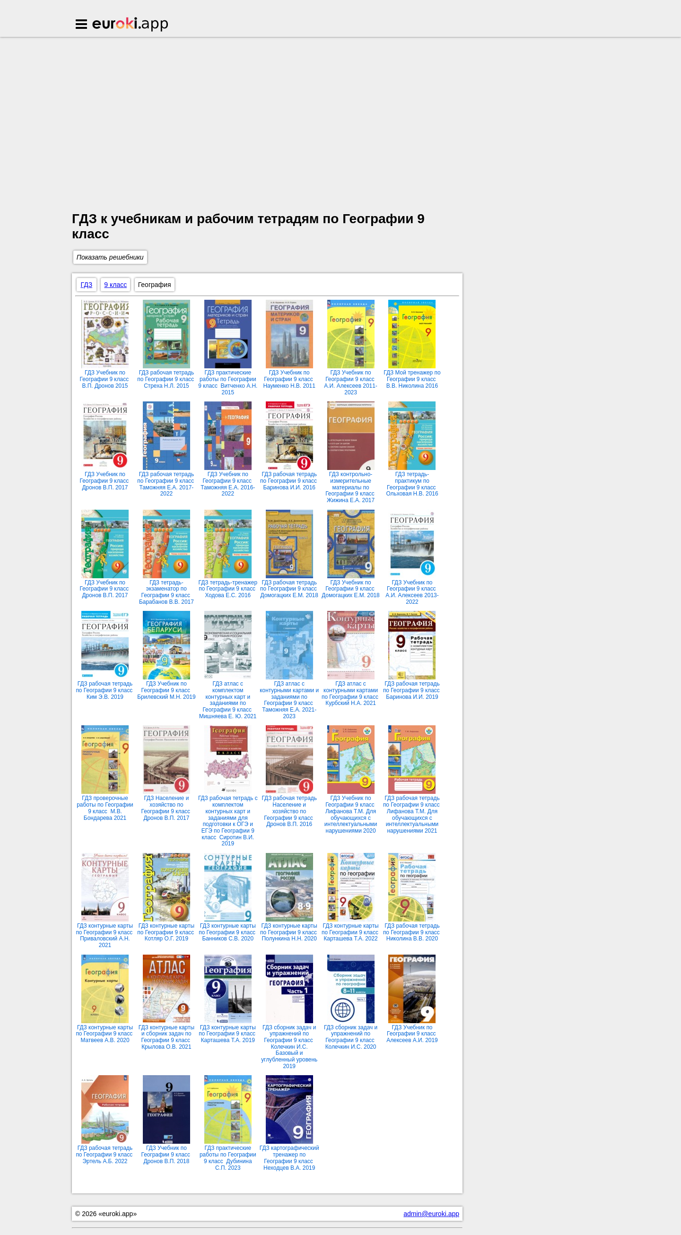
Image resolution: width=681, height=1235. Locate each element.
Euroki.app (130, 25)
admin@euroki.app (431, 1214)
